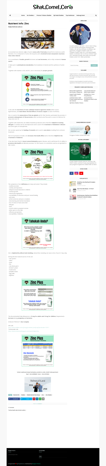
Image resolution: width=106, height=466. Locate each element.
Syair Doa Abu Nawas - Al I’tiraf (85, 188)
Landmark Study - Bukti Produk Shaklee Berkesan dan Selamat (76, 99)
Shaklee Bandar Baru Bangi (33, 395)
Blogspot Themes (36, 463)
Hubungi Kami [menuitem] (81, 15)
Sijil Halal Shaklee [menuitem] (58, 15)
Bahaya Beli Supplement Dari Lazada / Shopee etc (76, 91)
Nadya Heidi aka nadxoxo (15, 27)
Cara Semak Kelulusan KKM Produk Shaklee (89, 91)
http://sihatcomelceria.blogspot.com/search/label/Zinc (23, 331)
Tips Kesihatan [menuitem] (70, 15)
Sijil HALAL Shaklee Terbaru (76, 103)
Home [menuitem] (23, 15)
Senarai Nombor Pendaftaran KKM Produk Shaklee (90, 99)
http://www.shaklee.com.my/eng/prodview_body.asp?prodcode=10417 (28, 327)
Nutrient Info (16, 395)
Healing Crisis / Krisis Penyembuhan (89, 95)
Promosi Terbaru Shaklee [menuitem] (44, 15)
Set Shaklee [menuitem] (30, 15)
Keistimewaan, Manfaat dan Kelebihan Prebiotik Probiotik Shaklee (87, 196)
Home (9, 20)
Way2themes (21, 463)
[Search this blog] (80, 65)
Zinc (43, 395)
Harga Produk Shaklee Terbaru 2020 (75, 95)
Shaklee (23, 395)
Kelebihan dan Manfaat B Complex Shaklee (86, 182)
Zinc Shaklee (15, 20)
